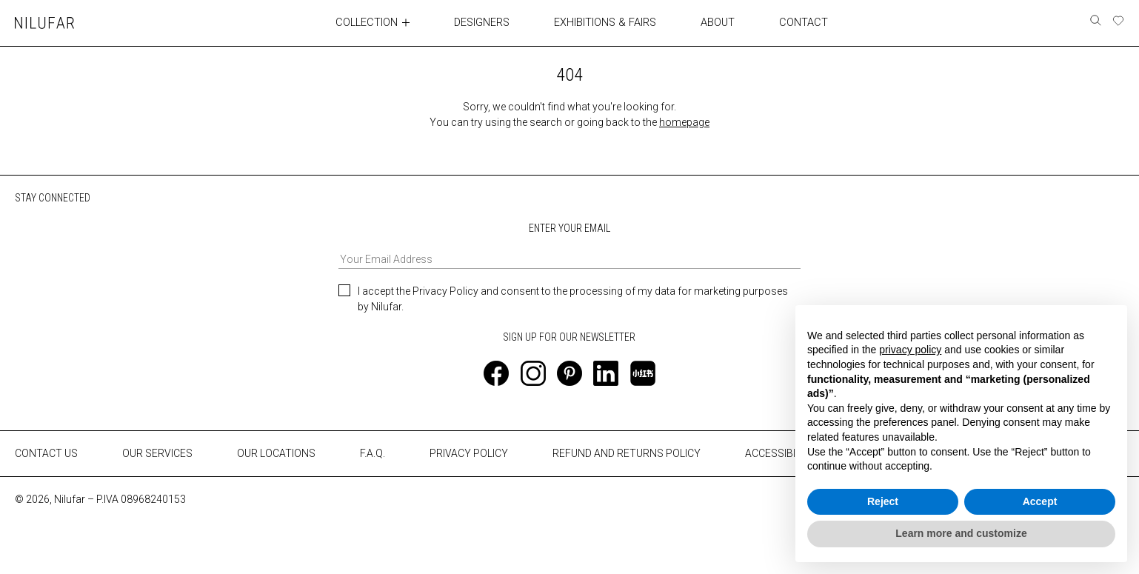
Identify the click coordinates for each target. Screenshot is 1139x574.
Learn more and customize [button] (960, 533)
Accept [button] (1040, 501)
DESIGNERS (484, 22)
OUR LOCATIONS (276, 453)
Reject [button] (882, 501)
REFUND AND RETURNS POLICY (626, 453)
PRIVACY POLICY (469, 453)
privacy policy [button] (910, 350)
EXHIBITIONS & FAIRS (606, 22)
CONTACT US (46, 453)
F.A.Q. (372, 453)
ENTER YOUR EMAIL (569, 244)
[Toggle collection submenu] (408, 22)
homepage (684, 121)
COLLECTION (368, 22)
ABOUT (718, 22)
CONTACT (802, 22)
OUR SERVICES (157, 453)
